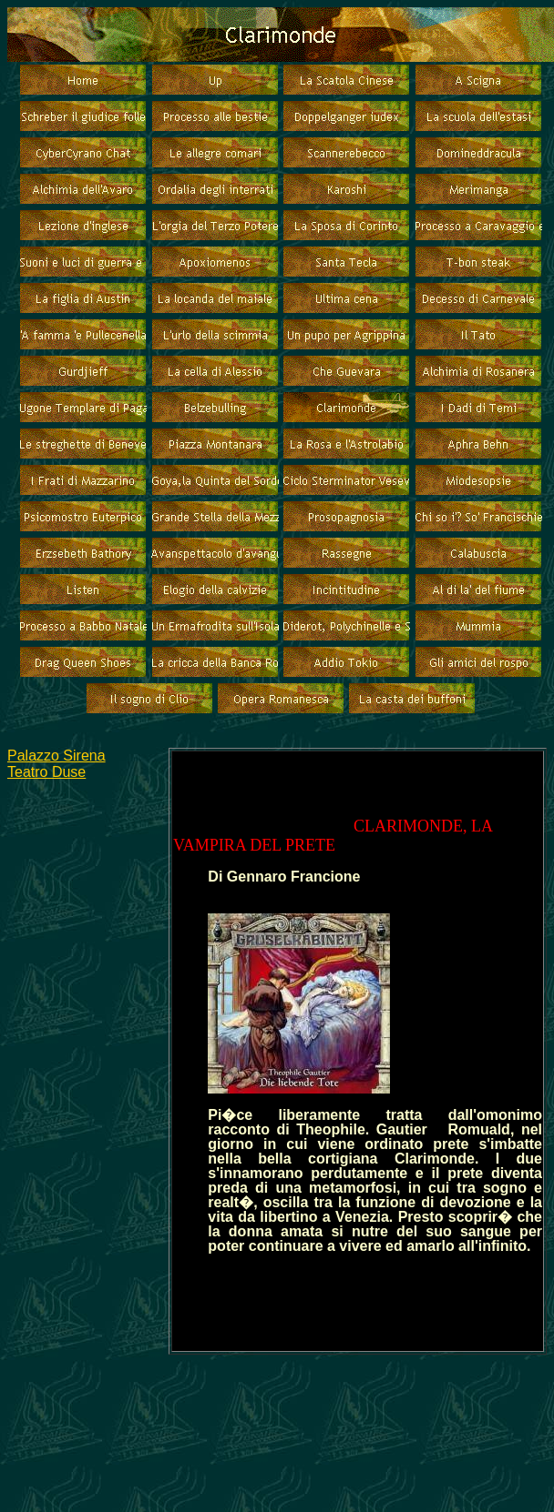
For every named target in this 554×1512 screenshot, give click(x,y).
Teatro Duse (46, 772)
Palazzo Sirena (56, 755)
